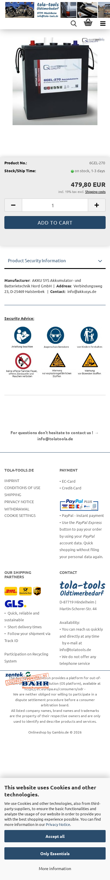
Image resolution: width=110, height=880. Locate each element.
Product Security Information (37, 260)
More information (55, 868)
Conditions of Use (22, 487)
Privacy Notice (58, 824)
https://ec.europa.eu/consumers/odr (54, 688)
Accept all (55, 836)
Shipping (12, 494)
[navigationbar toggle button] (102, 23)
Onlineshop (37, 732)
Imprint (11, 480)
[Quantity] (55, 205)
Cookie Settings (20, 515)
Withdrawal (16, 508)
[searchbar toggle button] (73, 23)
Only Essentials (55, 853)
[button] (13, 205)
